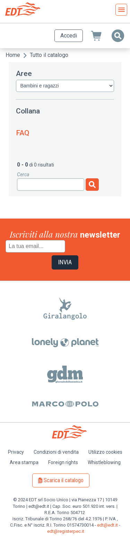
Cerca (23, 174)
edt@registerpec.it (65, 531)
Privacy (16, 452)
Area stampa (24, 462)
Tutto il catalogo (49, 55)
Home (13, 55)
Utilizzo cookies (105, 452)
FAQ (22, 133)
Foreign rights (63, 462)
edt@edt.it (107, 525)
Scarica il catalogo (64, 480)
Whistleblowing (104, 462)
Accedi (68, 35)
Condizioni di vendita (56, 452)
